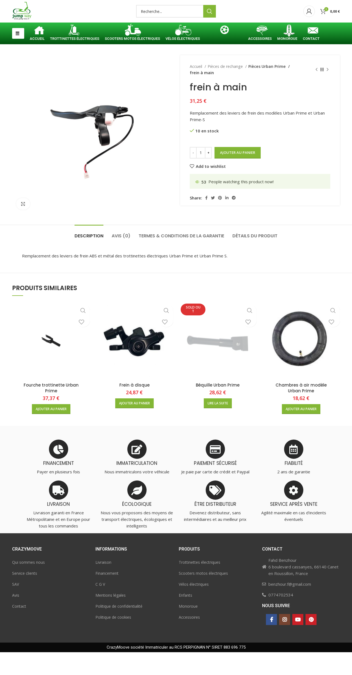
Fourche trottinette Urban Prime (51, 410)
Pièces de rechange (226, 89)
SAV (15, 607)
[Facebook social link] (206, 220)
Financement (107, 596)
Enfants (185, 618)
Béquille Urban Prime (218, 408)
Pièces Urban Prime (266, 89)
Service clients (24, 596)
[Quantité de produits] (201, 175)
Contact (19, 629)
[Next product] (327, 92)
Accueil (196, 89)
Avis (15, 618)
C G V (100, 607)
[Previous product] (316, 92)
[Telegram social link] (233, 220)
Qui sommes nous (28, 585)
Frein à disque (134, 408)
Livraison (103, 585)
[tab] (89, 256)
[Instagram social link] (284, 642)
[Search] (176, 22)
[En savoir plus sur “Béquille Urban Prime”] (218, 426)
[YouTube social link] (297, 642)
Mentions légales (110, 618)
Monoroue (188, 629)
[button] (18, 56)
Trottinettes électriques (199, 585)
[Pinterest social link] (220, 220)
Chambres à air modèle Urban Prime (301, 410)
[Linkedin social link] (227, 220)
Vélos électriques (194, 607)
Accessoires (189, 640)
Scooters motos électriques (203, 596)
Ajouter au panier (237, 175)
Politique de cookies (113, 640)
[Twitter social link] (212, 220)
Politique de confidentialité (118, 629)
